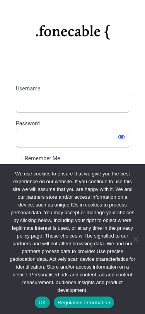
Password (28, 123)
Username (28, 88)
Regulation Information (84, 302)
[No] (135, 239)
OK (42, 302)
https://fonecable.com (72, 29)
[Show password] (121, 136)
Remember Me (42, 158)
